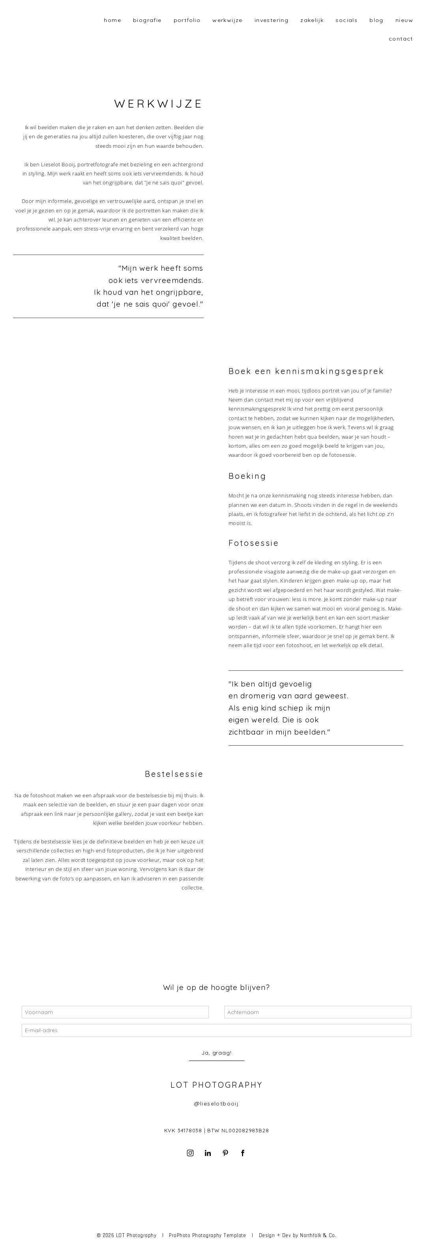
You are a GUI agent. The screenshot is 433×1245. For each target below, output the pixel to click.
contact (401, 38)
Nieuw (404, 20)
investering (272, 20)
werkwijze (227, 20)
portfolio (187, 20)
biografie (147, 20)
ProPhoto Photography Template (207, 1235)
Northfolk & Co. (318, 1235)
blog (376, 20)
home (112, 20)
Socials (347, 20)
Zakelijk (312, 20)
